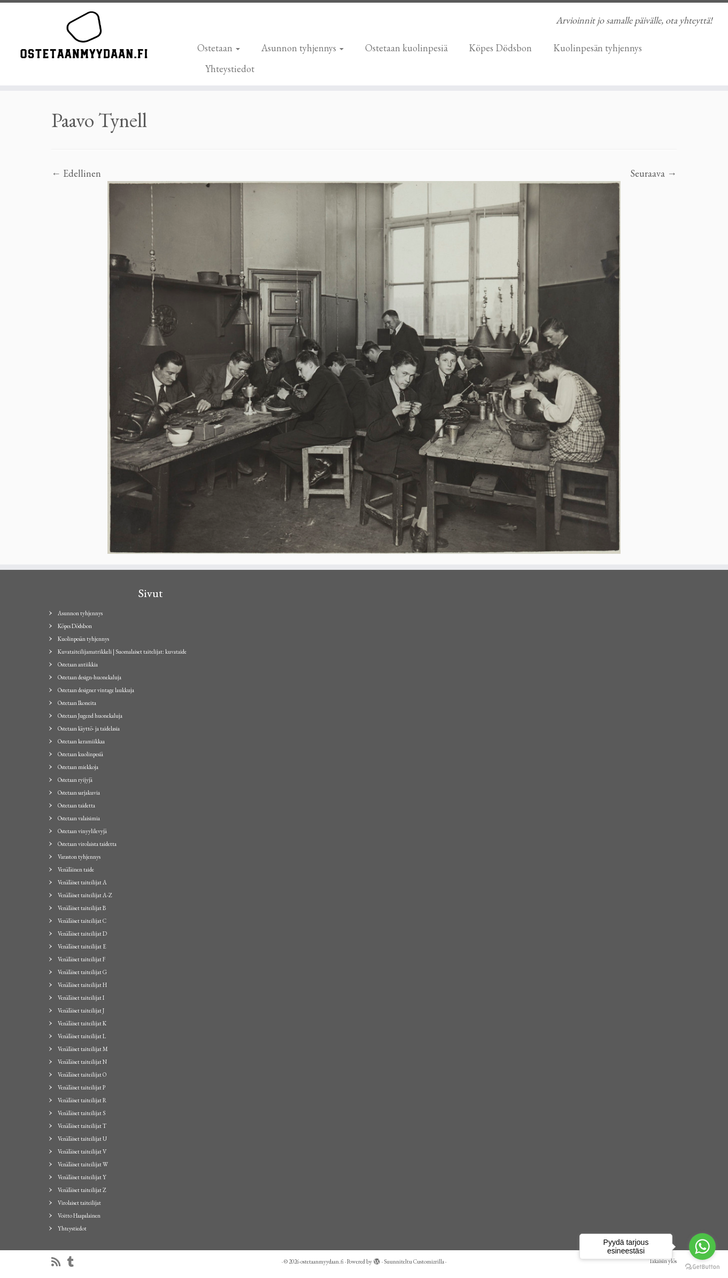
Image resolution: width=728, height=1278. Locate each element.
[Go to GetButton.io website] (702, 1267)
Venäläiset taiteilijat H (82, 985)
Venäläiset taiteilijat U (82, 1138)
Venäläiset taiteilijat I (81, 997)
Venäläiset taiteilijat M (83, 1049)
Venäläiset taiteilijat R (82, 1100)
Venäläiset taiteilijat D (82, 933)
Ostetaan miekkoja (78, 767)
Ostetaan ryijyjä (75, 779)
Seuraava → (653, 173)
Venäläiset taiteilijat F (81, 959)
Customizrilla (428, 1261)
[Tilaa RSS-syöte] (59, 1262)
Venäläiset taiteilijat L (82, 1036)
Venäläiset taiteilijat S (81, 1113)
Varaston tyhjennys (79, 856)
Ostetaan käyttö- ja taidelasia (89, 728)
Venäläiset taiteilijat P (81, 1087)
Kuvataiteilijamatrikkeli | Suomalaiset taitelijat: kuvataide (122, 651)
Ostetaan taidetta (76, 805)
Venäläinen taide (76, 869)
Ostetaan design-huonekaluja (89, 677)
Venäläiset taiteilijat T (82, 1126)
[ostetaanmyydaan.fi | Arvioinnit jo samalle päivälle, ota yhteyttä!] (84, 34)
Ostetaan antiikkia (78, 664)
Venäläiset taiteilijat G (82, 972)
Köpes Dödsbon (500, 48)
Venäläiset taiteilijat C (82, 920)
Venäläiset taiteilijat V (82, 1151)
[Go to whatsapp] (702, 1246)
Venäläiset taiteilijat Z (82, 1190)
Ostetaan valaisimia (79, 818)
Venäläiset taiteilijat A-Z (85, 895)
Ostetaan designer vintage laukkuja (96, 690)
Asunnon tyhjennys (302, 48)
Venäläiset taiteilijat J (81, 1010)
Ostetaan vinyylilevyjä (82, 831)
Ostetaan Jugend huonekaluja (90, 715)
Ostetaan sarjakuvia (79, 792)
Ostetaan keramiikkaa (81, 741)
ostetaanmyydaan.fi (322, 1261)
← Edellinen (76, 173)
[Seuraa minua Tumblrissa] (74, 1262)
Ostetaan (218, 48)
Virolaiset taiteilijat (79, 1202)
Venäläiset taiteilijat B (82, 908)
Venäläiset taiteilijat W (83, 1164)
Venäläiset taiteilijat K (82, 1023)
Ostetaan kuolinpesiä (406, 48)
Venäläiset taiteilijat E (82, 946)
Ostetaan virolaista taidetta (87, 844)
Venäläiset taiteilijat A (82, 882)
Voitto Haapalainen (79, 1215)
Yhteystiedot (229, 68)
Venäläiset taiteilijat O (82, 1074)
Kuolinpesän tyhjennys (597, 48)
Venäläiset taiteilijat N (82, 1061)
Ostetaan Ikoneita (77, 703)
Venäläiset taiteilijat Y (82, 1177)
